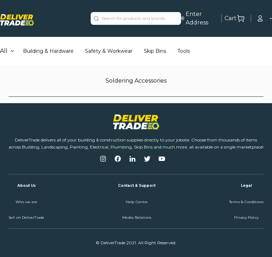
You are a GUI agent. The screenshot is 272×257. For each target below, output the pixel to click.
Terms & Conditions (246, 202)
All (3, 51)
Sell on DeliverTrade (26, 217)
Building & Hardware (48, 51)
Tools (183, 51)
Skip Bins (155, 51)
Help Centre (137, 202)
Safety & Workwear (108, 51)
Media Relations (136, 217)
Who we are (27, 202)
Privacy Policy (246, 217)
